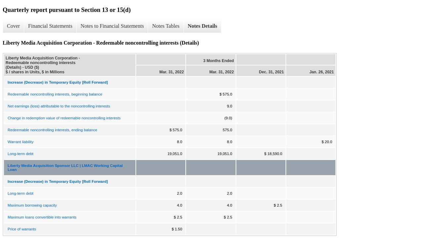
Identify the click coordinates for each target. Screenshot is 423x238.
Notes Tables (165, 26)
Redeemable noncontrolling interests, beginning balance (55, 94)
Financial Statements (50, 26)
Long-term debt (20, 154)
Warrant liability (20, 142)
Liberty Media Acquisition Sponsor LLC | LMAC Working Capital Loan (65, 168)
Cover (13, 26)
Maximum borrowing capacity (32, 205)
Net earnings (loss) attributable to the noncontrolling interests (59, 106)
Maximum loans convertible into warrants (42, 217)
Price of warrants (22, 229)
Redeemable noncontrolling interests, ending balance (52, 130)
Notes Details (202, 26)
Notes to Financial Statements (112, 26)
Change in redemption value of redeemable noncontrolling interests (64, 118)
